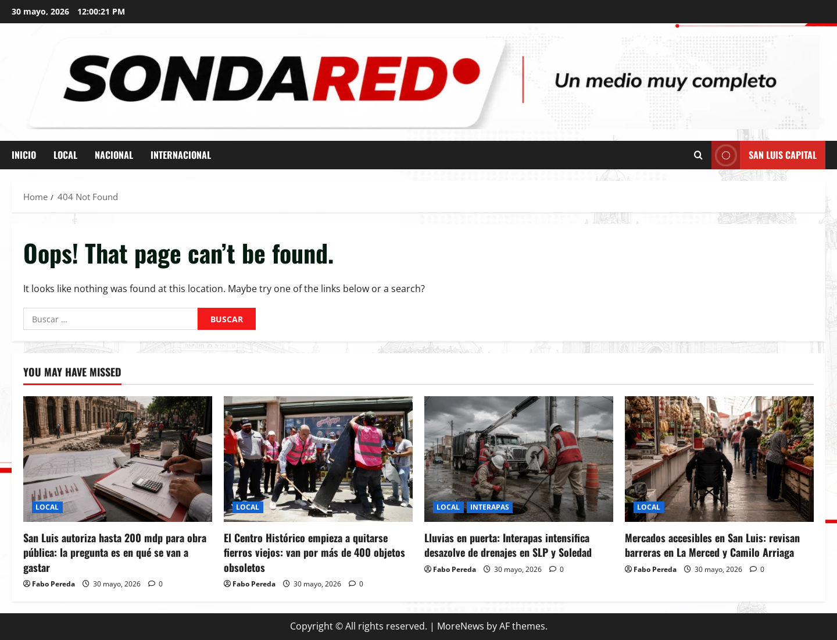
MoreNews (460, 626)
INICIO (24, 155)
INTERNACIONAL (181, 155)
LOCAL (65, 155)
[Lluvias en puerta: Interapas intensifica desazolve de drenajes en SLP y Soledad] (518, 459)
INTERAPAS (490, 507)
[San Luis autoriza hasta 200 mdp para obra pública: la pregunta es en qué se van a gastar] (117, 459)
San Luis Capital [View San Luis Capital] (764, 155)
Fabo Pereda (53, 584)
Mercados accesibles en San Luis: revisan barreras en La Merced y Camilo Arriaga (712, 545)
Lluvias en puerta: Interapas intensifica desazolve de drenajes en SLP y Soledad (508, 545)
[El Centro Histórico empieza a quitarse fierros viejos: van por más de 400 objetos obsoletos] (318, 459)
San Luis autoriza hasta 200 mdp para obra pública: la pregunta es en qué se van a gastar (114, 552)
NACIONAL (114, 155)
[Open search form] (698, 155)
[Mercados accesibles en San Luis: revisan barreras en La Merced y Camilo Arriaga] (719, 459)
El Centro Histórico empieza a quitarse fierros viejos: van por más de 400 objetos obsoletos (314, 552)
